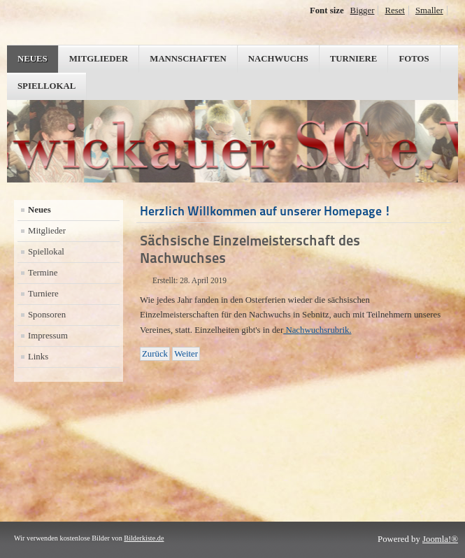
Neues (32, 59)
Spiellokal (46, 86)
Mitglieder (99, 59)
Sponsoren (47, 315)
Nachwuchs (278, 59)
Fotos (414, 59)
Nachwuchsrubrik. (317, 330)
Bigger (362, 10)
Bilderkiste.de (144, 538)
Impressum (48, 336)
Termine (42, 273)
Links (38, 357)
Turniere (354, 59)
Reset (394, 10)
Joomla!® (440, 539)
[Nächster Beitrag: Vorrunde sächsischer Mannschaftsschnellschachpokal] (186, 354)
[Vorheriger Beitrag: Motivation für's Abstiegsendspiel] (155, 354)
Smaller (429, 10)
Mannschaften (188, 59)
